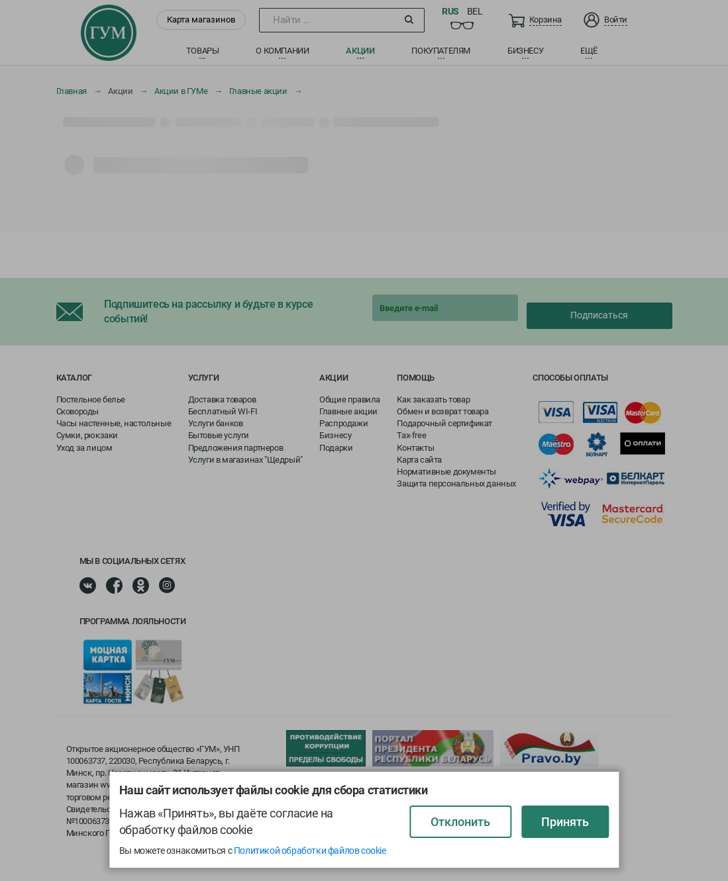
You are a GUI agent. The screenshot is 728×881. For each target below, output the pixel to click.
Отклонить (460, 822)
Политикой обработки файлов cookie (310, 850)
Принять (565, 822)
